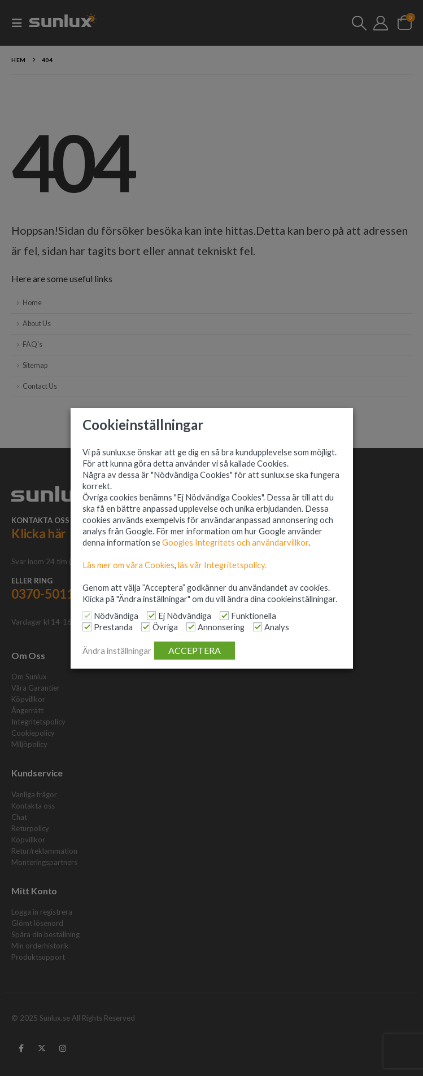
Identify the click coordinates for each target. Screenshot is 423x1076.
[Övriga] (145, 626)
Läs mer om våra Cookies (128, 565)
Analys (276, 627)
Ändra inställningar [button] (116, 651)
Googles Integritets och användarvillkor (235, 542)
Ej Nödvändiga (184, 616)
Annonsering (221, 627)
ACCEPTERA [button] (194, 650)
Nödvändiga (116, 616)
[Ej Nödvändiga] (151, 615)
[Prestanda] (86, 626)
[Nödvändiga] (86, 615)
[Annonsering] (190, 626)
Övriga (165, 627)
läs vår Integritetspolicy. (222, 565)
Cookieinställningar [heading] (142, 425)
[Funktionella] (224, 615)
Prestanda (113, 627)
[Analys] (257, 626)
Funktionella (253, 616)
